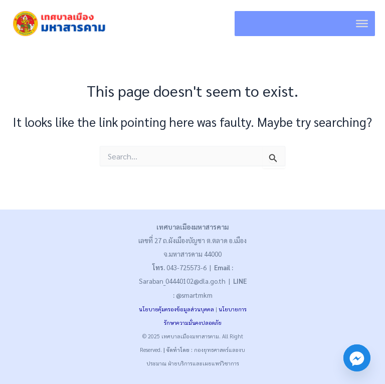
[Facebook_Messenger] (356, 357)
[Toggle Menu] (362, 23)
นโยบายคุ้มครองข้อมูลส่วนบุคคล (176, 309)
